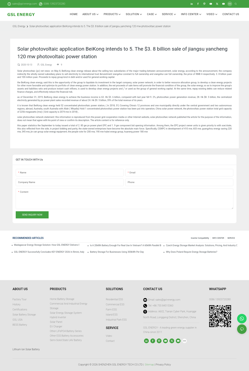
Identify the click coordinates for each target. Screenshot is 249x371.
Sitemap (149, 364)
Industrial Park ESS (116, 319)
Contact (110, 340)
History (16, 304)
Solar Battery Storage (24, 314)
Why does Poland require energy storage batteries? (191, 252)
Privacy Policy (163, 364)
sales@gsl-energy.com (24, 3)
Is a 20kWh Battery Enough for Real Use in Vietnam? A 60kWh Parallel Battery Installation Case (125, 245)
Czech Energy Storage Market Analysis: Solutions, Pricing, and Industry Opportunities (201, 245)
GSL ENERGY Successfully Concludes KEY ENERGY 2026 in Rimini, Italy (49, 252)
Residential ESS (114, 299)
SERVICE (231, 238)
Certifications (20, 309)
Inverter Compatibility (200, 238)
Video (109, 335)
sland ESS (112, 314)
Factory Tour (20, 299)
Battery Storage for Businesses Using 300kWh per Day (117, 252)
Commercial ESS (115, 304)
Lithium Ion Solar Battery (26, 349)
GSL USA (18, 319)
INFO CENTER (218, 238)
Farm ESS (111, 309)
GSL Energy (19, 26)
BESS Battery (20, 324)
